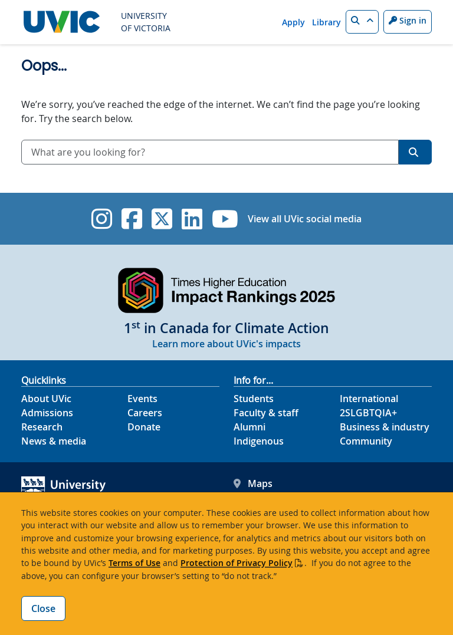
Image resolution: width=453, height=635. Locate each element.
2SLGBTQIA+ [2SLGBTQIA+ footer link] (368, 412)
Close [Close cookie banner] (43, 608)
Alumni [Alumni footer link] (249, 426)
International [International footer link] (369, 398)
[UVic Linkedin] (192, 219)
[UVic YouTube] (225, 219)
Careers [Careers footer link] (144, 412)
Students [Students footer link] (254, 398)
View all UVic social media (305, 218)
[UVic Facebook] (132, 219)
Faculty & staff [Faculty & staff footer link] (266, 412)
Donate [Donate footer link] (143, 426)
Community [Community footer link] (366, 441)
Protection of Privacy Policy (236, 562)
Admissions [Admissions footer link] (47, 412)
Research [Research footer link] (42, 426)
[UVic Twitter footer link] (162, 219)
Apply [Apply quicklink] (293, 22)
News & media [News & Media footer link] (53, 441)
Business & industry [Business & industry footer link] (384, 426)
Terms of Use (134, 562)
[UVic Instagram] (101, 219)
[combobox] (210, 152)
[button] (362, 22)
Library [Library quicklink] (326, 22)
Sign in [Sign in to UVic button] (407, 20)
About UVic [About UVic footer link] (46, 398)
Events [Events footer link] (142, 398)
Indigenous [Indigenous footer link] (259, 441)
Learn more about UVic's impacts (226, 343)
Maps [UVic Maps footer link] (253, 483)
